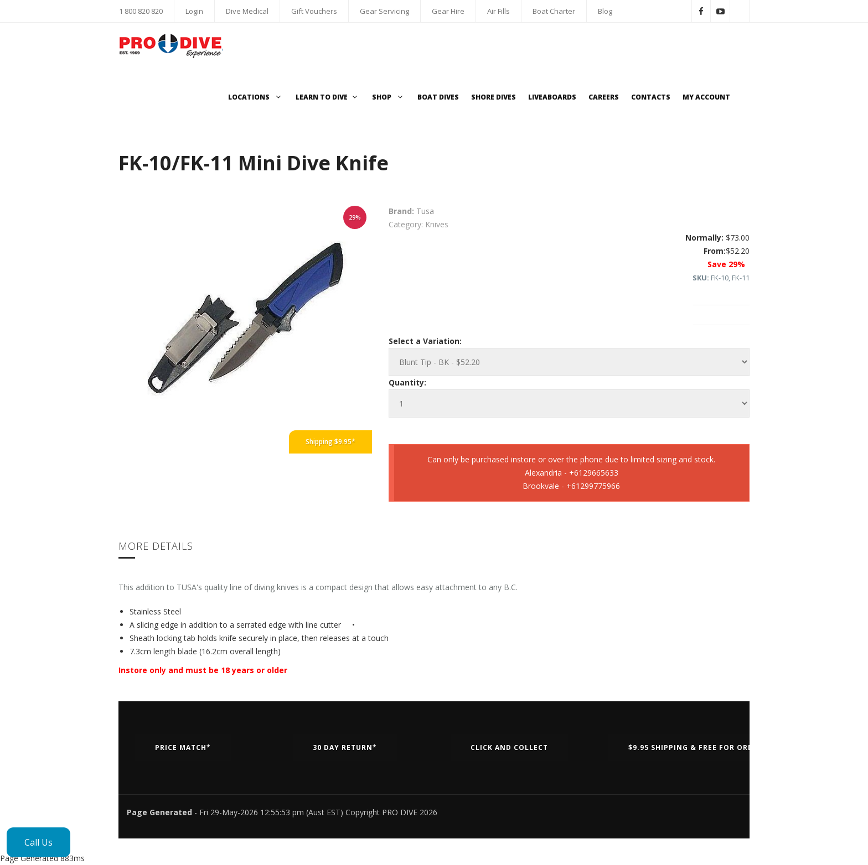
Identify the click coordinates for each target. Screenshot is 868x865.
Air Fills (498, 11)
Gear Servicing (384, 11)
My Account (706, 97)
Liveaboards (552, 97)
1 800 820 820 (141, 11)
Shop (388, 97)
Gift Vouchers (314, 11)
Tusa (425, 211)
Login (194, 11)
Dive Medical (247, 11)
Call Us (38, 842)
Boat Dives (438, 97)
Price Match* (183, 747)
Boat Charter (554, 11)
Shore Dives (493, 97)
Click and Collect (509, 747)
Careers (603, 97)
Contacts (650, 97)
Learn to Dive (328, 97)
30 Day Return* (345, 747)
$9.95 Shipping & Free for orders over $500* (721, 747)
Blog (605, 11)
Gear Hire (448, 11)
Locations (255, 97)
